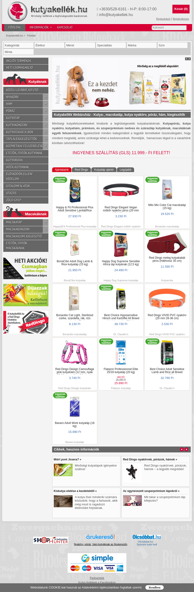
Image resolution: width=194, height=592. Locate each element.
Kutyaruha (14, 160)
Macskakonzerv (27, 229)
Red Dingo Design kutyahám (74, 388)
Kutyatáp (27, 118)
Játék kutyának (17, 167)
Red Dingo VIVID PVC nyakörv (167, 334)
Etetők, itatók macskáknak (16, 245)
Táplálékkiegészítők (27, 139)
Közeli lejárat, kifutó (22, 90)
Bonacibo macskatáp (167, 226)
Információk (41, 27)
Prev (186, 58)
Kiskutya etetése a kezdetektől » (75, 491)
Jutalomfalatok (18, 186)
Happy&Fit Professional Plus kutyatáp (74, 226)
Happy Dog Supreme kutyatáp (121, 280)
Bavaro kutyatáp (74, 442)
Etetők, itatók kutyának (24, 153)
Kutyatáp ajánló (104, 169)
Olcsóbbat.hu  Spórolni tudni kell (147, 543)
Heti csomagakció (19, 68)
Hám (27, 104)
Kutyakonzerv (27, 125)
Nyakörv (27, 97)
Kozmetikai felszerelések (27, 146)
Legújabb (125, 169)
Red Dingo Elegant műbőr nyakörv (121, 226)
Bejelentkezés (181, 18)
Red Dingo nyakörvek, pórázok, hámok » (150, 459)
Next (189, 58)
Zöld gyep (13, 200)
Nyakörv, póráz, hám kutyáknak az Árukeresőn (100, 544)
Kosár (180, 9)
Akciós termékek (18, 61)
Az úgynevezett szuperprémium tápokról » (151, 491)
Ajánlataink (62, 169)
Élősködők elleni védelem (19, 176)
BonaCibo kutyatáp (74, 280)
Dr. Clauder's (120, 334)
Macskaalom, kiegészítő (24, 236)
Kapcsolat (65, 27)
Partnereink (97, 578)
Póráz (27, 111)
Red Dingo (81, 169)
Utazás (11, 193)
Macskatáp (27, 222)
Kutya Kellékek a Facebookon (97, 582)
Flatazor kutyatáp (121, 388)
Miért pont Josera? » (67, 459)
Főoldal (14, 27)
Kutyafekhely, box (27, 132)
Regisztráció (163, 18)
